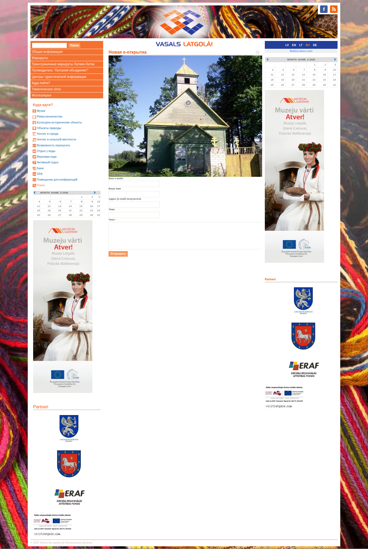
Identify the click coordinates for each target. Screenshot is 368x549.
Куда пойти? (41, 83)
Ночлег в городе (47, 133)
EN (294, 45)
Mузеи (41, 110)
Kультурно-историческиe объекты (59, 122)
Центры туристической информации (59, 77)
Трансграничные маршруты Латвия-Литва (63, 64)
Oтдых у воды (46, 151)
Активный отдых (47, 162)
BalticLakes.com (301, 51)
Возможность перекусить (53, 145)
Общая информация (47, 52)
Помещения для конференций (57, 179)
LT (301, 45)
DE (315, 45)
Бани (40, 168)
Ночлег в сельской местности (56, 139)
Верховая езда (47, 156)
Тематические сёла (46, 89)
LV (287, 45)
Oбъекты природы (49, 128)
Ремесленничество (49, 116)
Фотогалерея (41, 95)
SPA (40, 173)
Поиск (41, 185)
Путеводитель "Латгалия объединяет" (60, 70)
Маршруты (40, 58)
